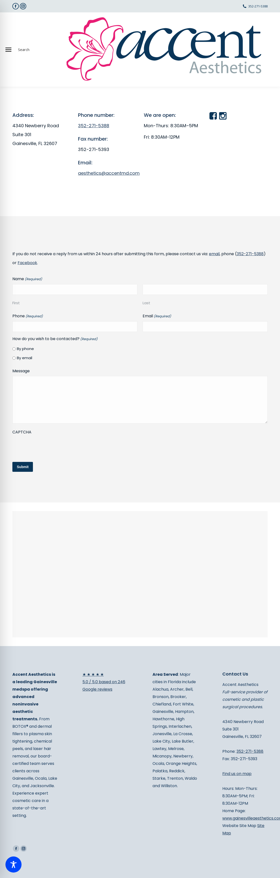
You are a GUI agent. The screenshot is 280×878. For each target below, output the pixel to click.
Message (21, 371)
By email (24, 357)
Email (157, 316)
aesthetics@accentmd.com (109, 173)
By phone (25, 348)
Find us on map (237, 774)
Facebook (27, 263)
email (214, 254)
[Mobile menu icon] (8, 49)
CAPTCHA (21, 432)
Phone (27, 316)
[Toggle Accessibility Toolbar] (13, 864)
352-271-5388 (258, 6)
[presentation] (50, 446)
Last (146, 302)
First (16, 302)
